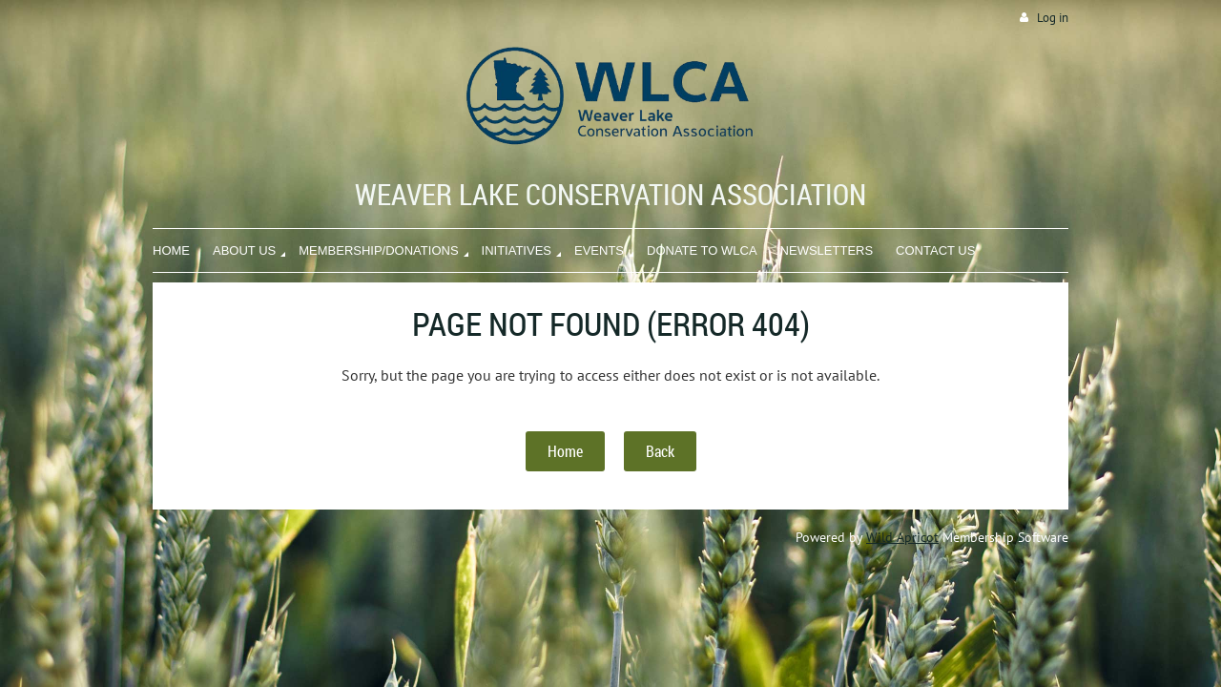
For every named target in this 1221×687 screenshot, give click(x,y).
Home (565, 451)
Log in (1052, 18)
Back (660, 451)
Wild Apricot (902, 537)
